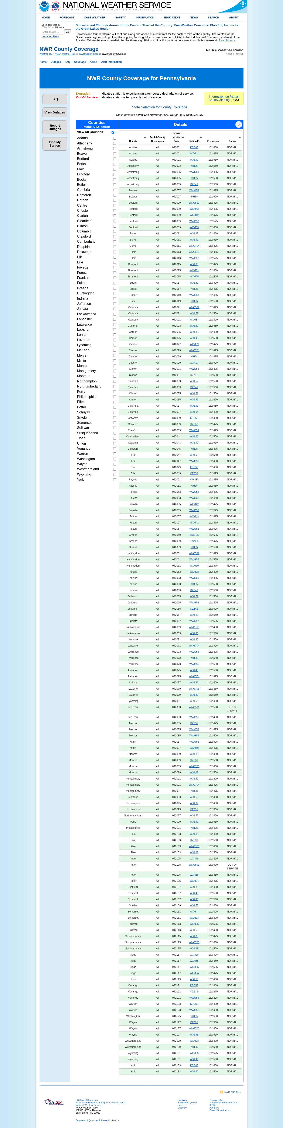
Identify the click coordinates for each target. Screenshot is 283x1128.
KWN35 (194, 479)
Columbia (84, 231)
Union (81, 443)
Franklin (83, 278)
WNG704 (194, 245)
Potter (81, 407)
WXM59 (194, 344)
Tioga (81, 438)
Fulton (81, 283)
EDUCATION (172, 17)
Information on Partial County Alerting (223, 98)
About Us (214, 1107)
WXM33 (194, 227)
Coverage (80, 61)
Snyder (82, 417)
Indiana (82, 298)
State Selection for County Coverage (159, 107)
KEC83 (194, 147)
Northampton (87, 381)
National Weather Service (88, 1105)
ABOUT (234, 17)
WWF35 (194, 534)
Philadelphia (86, 397)
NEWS (194, 17)
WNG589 (194, 202)
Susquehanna (87, 433)
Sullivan (83, 428)
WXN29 (194, 858)
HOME (46, 17)
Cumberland (86, 241)
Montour (83, 376)
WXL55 (194, 399)
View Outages (55, 112)
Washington (86, 459)
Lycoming (84, 345)
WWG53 (194, 172)
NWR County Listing (89, 54)
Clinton (82, 226)
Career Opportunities (220, 1110)
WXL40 (194, 159)
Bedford (83, 159)
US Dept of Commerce (87, 1100)
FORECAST (67, 17)
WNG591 (194, 707)
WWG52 (194, 221)
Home (43, 61)
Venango (84, 448)
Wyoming (84, 474)
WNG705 (194, 627)
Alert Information (111, 61)
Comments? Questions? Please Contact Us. (98, 1120)
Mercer (82, 355)
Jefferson (84, 303)
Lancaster (84, 319)
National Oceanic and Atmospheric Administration (100, 1102)
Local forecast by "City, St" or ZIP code (53, 26)
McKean (83, 350)
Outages (56, 61)
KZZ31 (194, 760)
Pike (80, 402)
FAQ (67, 61)
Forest (82, 272)
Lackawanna (86, 314)
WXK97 (194, 362)
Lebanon (83, 329)
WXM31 (194, 270)
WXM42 (194, 153)
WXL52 (194, 313)
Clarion (82, 215)
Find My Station (55, 143)
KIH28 (194, 288)
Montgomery (86, 371)
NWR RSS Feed (230, 1092)
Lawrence (84, 324)
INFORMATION (145, 17)
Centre (82, 205)
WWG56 (194, 664)
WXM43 (194, 208)
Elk (79, 257)
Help (180, 1105)
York (80, 479)
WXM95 (194, 276)
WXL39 (194, 233)
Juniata (82, 309)
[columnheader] (133, 137)
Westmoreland (88, 469)
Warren (82, 453)
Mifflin (81, 360)
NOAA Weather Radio (66, 54)
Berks (81, 164)
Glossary (182, 1107)
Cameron (84, 195)
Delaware (84, 252)
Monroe (83, 366)
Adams (82, 138)
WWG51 (194, 461)
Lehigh (82, 334)
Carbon (82, 200)
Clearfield (84, 221)
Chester (83, 210)
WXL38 (194, 264)
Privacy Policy (216, 1100)
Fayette (82, 267)
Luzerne (83, 340)
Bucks (81, 179)
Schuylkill (84, 412)
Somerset (84, 422)
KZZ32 (194, 424)
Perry (81, 391)
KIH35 (194, 165)
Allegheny (84, 143)
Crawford (84, 236)
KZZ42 (194, 184)
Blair (80, 169)
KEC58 (194, 418)
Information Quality (187, 1102)
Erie (80, 262)
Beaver (82, 153)
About (93, 61)
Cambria (83, 190)
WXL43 (194, 338)
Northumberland (89, 386)
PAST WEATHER (94, 17)
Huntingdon (86, 293)
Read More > (227, 40)
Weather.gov (46, 54)
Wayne (82, 464)
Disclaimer (183, 1100)
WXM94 (194, 880)
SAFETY (120, 17)
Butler (81, 184)
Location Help (50, 36)
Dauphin (83, 247)
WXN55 (194, 874)
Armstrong (85, 148)
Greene (82, 288)
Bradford (83, 174)
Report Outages (55, 127)
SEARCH (213, 17)
